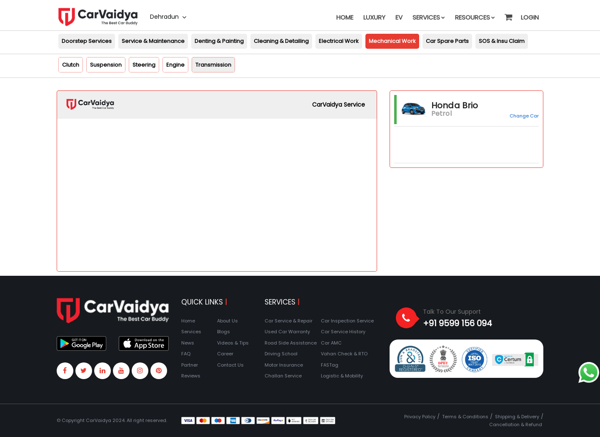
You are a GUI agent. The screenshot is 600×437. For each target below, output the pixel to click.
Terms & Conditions (465, 416)
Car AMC (331, 343)
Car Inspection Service (347, 320)
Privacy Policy (419, 416)
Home (344, 17)
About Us (227, 320)
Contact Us (230, 365)
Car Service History (343, 331)
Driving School (281, 353)
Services (428, 17)
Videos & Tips (233, 343)
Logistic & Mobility (342, 375)
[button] (508, 13)
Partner (189, 365)
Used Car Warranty (287, 331)
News (187, 343)
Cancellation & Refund (515, 424)
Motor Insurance (284, 365)
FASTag (329, 365)
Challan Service (283, 375)
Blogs (223, 331)
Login (530, 17)
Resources (475, 17)
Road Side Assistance (291, 343)
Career (225, 353)
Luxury (374, 17)
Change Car (524, 115)
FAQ (185, 353)
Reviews (190, 375)
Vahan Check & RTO (344, 353)
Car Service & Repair (288, 320)
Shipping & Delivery (517, 416)
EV (398, 17)
